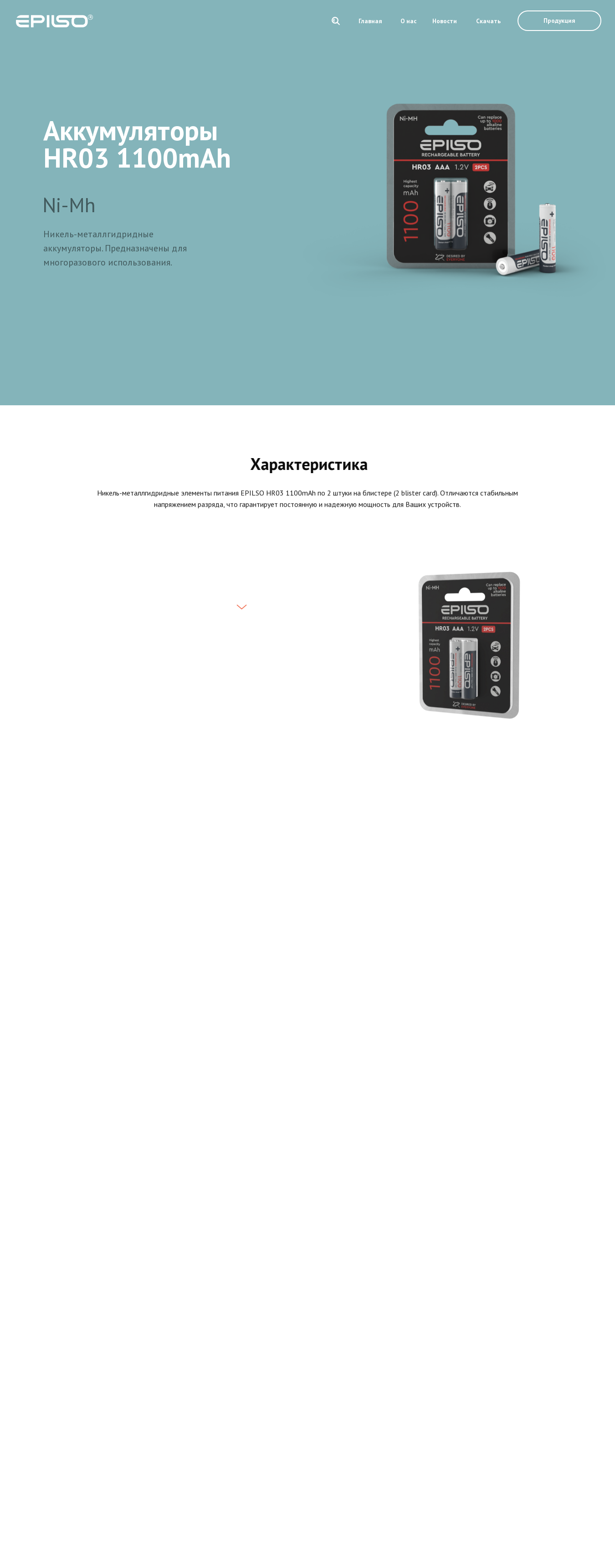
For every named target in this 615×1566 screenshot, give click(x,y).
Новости (444, 21)
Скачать (488, 21)
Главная (370, 21)
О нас (408, 21)
